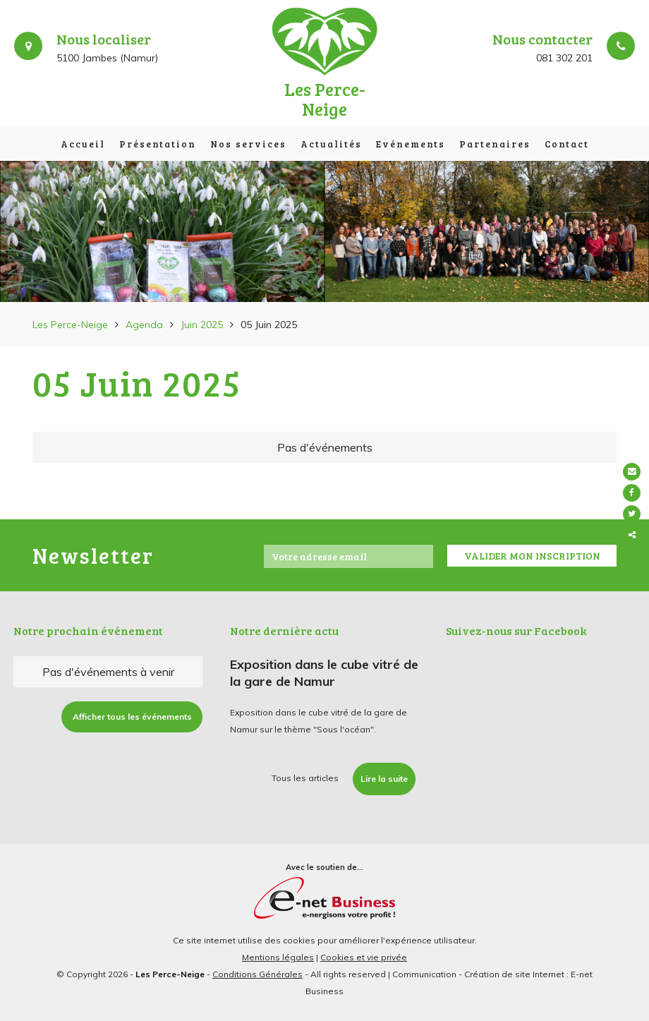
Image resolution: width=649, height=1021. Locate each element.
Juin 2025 (202, 324)
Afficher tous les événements (132, 716)
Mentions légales (278, 957)
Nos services (248, 144)
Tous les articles (305, 778)
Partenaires (494, 144)
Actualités (331, 144)
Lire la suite (384, 778)
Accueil (83, 144)
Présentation (157, 144)
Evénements (410, 144)
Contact (567, 144)
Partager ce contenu (633, 535)
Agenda (144, 324)
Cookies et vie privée (363, 957)
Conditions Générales (257, 974)
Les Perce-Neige (70, 324)
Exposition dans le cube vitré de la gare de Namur (324, 672)
